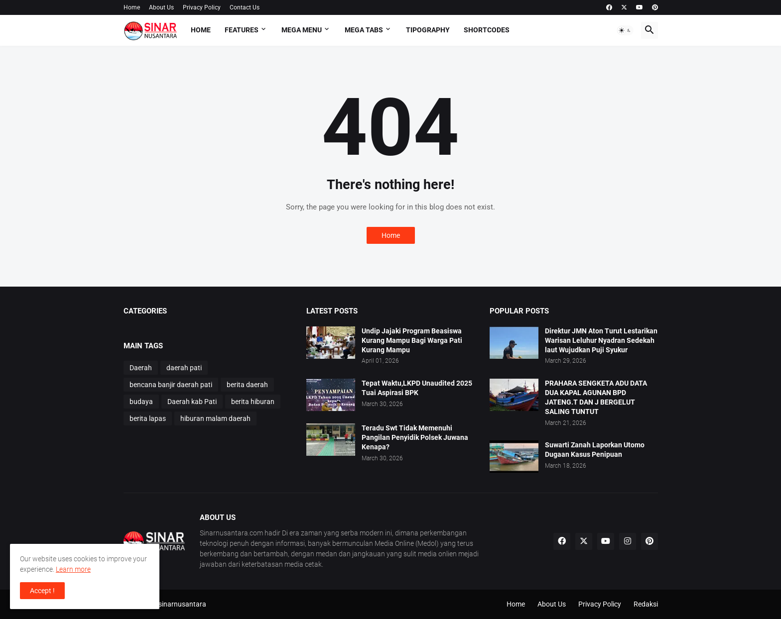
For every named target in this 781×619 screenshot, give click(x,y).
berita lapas (148, 418)
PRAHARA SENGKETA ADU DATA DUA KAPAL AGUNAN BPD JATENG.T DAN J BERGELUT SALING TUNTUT (596, 397)
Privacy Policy (202, 7)
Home (132, 7)
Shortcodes (487, 30)
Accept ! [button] (42, 591)
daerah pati (184, 368)
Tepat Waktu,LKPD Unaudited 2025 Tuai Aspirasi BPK (417, 388)
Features (242, 30)
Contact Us (245, 7)
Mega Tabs (364, 30)
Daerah (141, 368)
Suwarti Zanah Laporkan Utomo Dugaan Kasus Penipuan (595, 449)
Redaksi (646, 604)
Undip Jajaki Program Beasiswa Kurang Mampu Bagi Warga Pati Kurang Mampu (412, 340)
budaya (141, 402)
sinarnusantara (182, 604)
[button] (625, 30)
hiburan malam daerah (215, 418)
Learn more (73, 569)
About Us (161, 7)
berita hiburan (252, 402)
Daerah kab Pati (192, 402)
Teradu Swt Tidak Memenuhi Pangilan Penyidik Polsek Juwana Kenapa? (415, 437)
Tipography (428, 30)
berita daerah (247, 385)
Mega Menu (301, 30)
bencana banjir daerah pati (171, 385)
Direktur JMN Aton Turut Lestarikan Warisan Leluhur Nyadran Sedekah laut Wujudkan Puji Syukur (601, 340)
